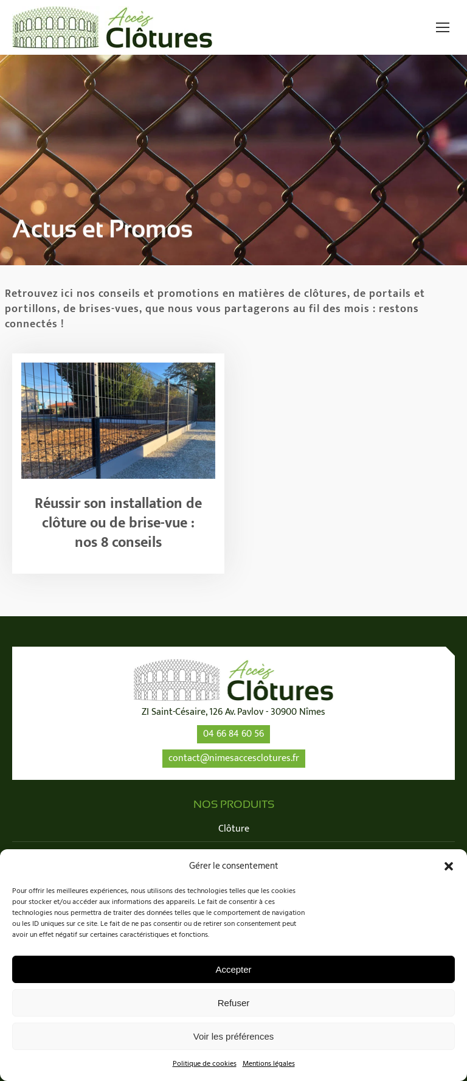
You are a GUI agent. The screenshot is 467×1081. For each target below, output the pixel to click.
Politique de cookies (205, 1063)
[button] (449, 866)
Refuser (234, 1003)
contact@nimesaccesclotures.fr (233, 758)
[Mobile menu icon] (443, 27)
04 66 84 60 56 (233, 734)
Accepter (233, 969)
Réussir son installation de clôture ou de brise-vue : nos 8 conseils (118, 523)
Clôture (233, 829)
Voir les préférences (233, 1036)
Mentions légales (269, 1063)
